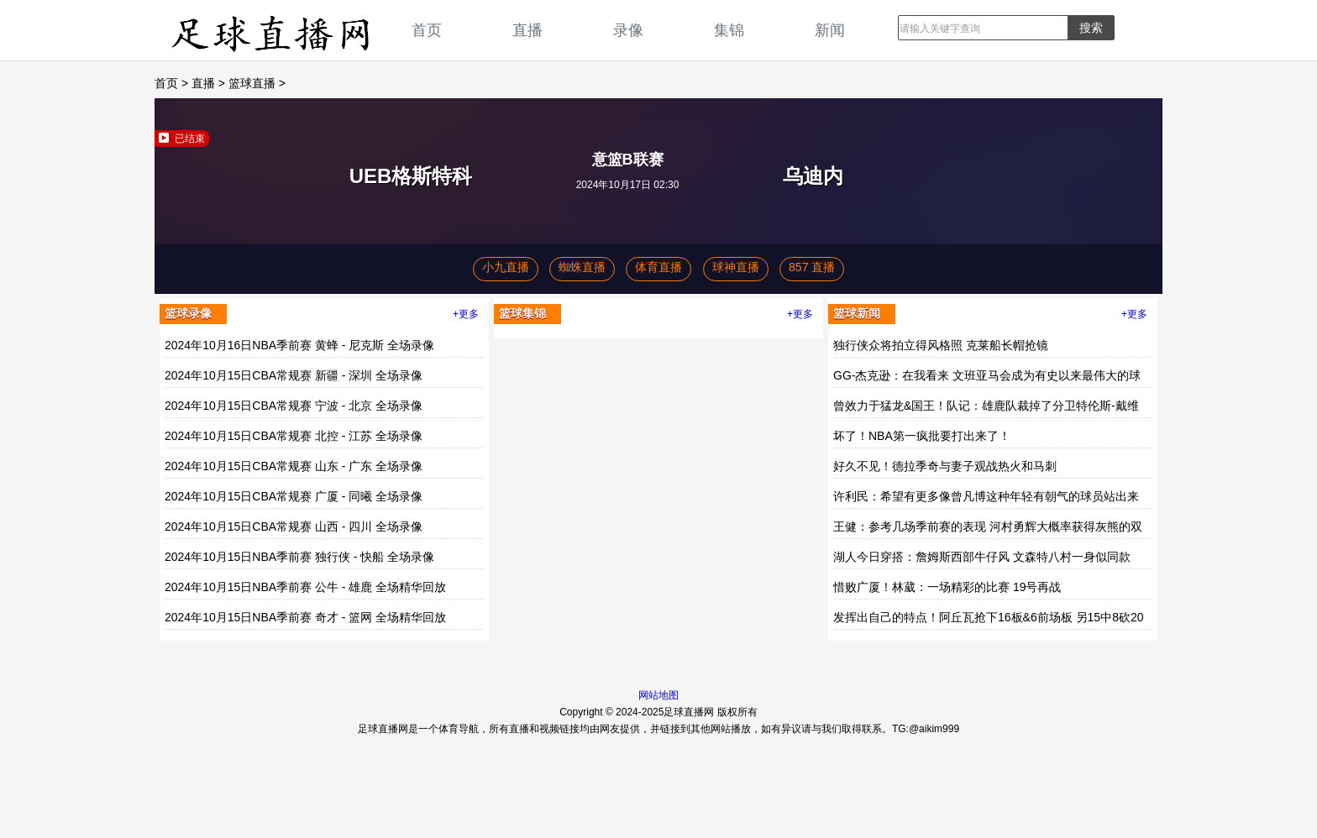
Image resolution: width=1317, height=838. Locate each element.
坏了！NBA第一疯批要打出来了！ (921, 436)
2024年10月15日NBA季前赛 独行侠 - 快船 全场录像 (299, 556)
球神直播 (735, 267)
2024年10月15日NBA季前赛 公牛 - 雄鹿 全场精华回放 (305, 587)
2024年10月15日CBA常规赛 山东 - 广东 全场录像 (293, 466)
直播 (527, 30)
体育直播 (658, 267)
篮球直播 (251, 83)
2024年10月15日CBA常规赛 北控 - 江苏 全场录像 (293, 436)
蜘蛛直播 (582, 267)
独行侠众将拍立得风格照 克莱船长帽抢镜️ (940, 345)
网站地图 (658, 695)
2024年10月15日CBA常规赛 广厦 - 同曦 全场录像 (293, 496)
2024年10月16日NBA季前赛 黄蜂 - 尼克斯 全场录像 (299, 345)
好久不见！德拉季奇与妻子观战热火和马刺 (945, 466)
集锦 (729, 30)
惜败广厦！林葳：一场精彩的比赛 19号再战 (947, 587)
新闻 (830, 30)
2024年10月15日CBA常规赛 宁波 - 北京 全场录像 (293, 405)
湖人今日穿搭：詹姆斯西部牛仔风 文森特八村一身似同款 (982, 556)
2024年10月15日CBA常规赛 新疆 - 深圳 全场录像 (293, 375)
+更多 (466, 314)
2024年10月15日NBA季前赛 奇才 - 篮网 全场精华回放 (305, 617)
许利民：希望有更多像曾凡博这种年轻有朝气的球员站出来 (986, 496)
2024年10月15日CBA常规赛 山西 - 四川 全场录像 (293, 526)
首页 (427, 30)
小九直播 (505, 267)
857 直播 (812, 267)
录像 (628, 30)
